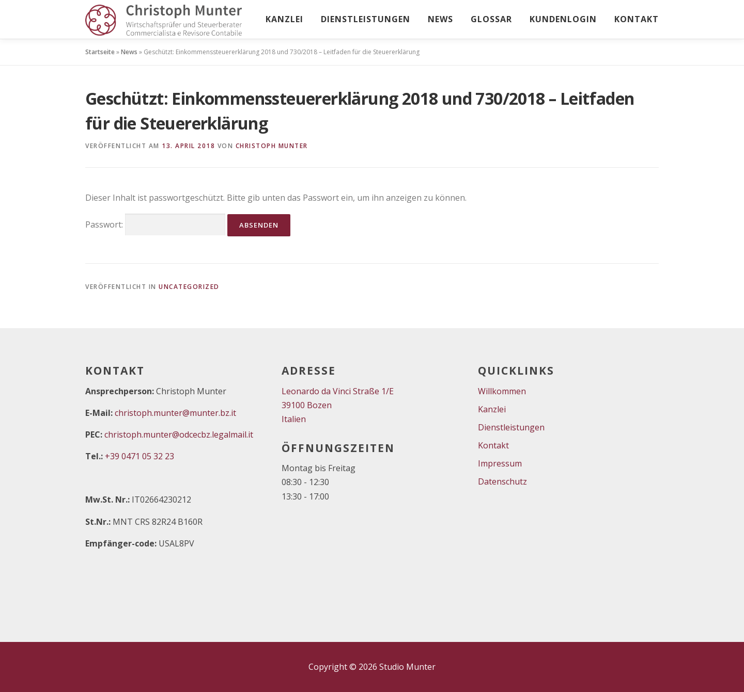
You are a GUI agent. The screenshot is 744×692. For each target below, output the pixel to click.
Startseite (100, 51)
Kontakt (636, 19)
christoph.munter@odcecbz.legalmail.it (178, 434)
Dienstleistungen (365, 19)
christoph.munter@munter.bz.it (175, 413)
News (440, 19)
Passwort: (155, 225)
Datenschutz (502, 481)
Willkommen (502, 391)
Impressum (500, 463)
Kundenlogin (563, 19)
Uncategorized (189, 286)
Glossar (491, 19)
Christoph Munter (272, 145)
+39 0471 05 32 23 (139, 456)
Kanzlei (284, 19)
